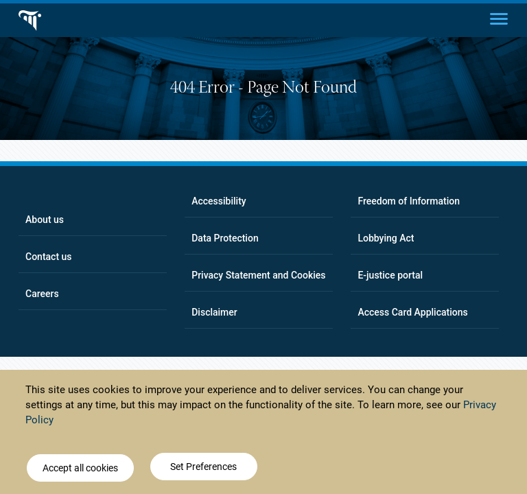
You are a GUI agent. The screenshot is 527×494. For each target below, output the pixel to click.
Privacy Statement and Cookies (258, 275)
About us (44, 219)
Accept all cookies (80, 469)
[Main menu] (498, 18)
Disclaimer (214, 312)
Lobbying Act (386, 238)
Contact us (48, 256)
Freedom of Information (409, 201)
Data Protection (224, 238)
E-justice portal (390, 275)
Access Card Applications (412, 312)
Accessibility (218, 201)
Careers (42, 293)
